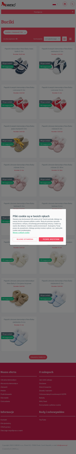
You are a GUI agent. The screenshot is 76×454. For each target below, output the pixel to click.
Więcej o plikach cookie (21, 233)
